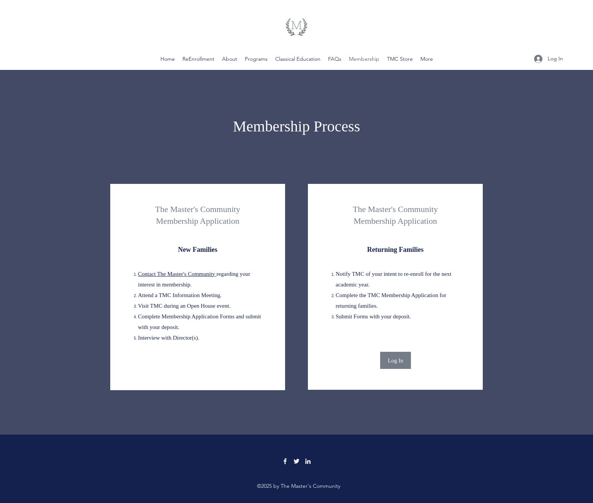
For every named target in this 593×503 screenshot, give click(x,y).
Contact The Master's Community (177, 274)
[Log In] (395, 360)
